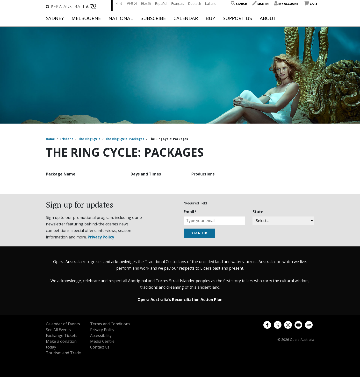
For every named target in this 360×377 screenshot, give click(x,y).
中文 (119, 3)
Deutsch (194, 3)
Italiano (210, 3)
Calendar (185, 18)
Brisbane (66, 139)
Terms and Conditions (110, 324)
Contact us (99, 347)
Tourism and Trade (63, 353)
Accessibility (101, 335)
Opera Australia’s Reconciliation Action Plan (180, 299)
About (268, 18)
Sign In (260, 4)
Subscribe (153, 18)
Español (161, 3)
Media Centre (102, 341)
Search (239, 4)
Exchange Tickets (61, 335)
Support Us (237, 18)
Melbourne (86, 18)
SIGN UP (199, 233)
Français (177, 3)
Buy (210, 18)
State (257, 211)
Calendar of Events (63, 324)
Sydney (55, 18)
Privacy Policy (101, 237)
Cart (311, 4)
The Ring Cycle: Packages (124, 139)
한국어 (132, 3)
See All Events (58, 329)
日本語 (146, 3)
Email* (190, 211)
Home (50, 139)
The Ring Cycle (89, 139)
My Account (286, 4)
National (120, 18)
